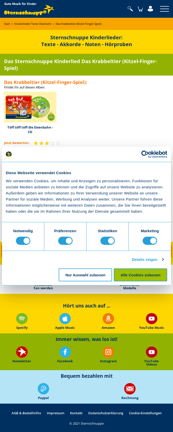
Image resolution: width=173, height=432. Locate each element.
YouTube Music (151, 321)
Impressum (55, 413)
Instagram (108, 354)
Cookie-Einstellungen (145, 413)
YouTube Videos (151, 356)
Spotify (21, 321)
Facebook (65, 354)
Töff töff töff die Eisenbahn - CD (30, 129)
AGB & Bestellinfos (26, 413)
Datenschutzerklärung (105, 413)
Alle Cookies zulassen (141, 275)
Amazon (108, 321)
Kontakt (76, 413)
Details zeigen (144, 259)
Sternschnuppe (29, 9)
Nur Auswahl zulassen (85, 275)
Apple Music (65, 321)
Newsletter (21, 354)
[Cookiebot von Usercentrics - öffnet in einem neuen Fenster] (145, 154)
